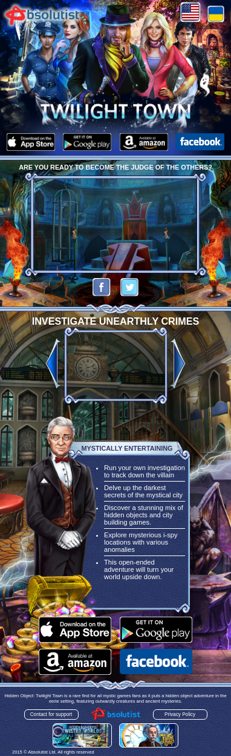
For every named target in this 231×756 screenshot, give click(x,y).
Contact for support (51, 714)
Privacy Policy (179, 714)
